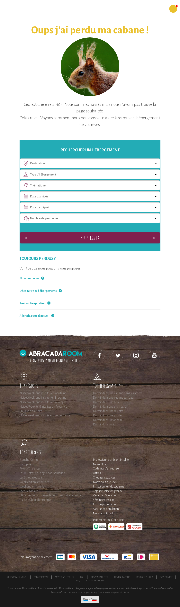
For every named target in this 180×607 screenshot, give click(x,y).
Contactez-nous (95, 580)
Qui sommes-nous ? (17, 577)
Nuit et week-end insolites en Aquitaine (43, 393)
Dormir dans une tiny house (109, 406)
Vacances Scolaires (104, 495)
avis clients (123, 592)
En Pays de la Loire (31, 411)
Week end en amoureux (34, 482)
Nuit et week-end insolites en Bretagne (43, 397)
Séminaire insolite (103, 499)
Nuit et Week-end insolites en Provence (43, 406)
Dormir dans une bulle (106, 402)
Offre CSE (99, 473)
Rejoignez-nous (144, 577)
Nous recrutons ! (103, 513)
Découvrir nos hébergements (38, 290)
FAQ (78, 580)
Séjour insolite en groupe (108, 491)
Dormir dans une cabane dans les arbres (117, 393)
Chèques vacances (104, 477)
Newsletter (99, 464)
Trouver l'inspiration (32, 303)
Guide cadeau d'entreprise (35, 499)
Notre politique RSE (104, 482)
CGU (82, 577)
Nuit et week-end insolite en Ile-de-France (45, 415)
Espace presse (41, 577)
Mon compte (166, 577)
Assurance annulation (106, 508)
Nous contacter (29, 278)
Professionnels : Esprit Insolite (111, 459)
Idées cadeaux (29, 491)
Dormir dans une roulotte (108, 411)
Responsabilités (99, 577)
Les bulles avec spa (31, 477)
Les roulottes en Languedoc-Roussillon (42, 473)
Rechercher (90, 237)
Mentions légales (64, 577)
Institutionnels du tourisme (108, 486)
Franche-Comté (29, 459)
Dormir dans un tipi (104, 424)
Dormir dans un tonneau (107, 420)
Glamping (26, 464)
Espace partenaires (104, 504)
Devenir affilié (122, 577)
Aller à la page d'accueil (34, 315)
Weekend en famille (32, 486)
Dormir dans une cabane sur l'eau (113, 397)
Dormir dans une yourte (107, 415)
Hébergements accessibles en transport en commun (51, 495)
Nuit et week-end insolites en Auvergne (43, 402)
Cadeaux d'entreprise (106, 468)
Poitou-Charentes (30, 468)
